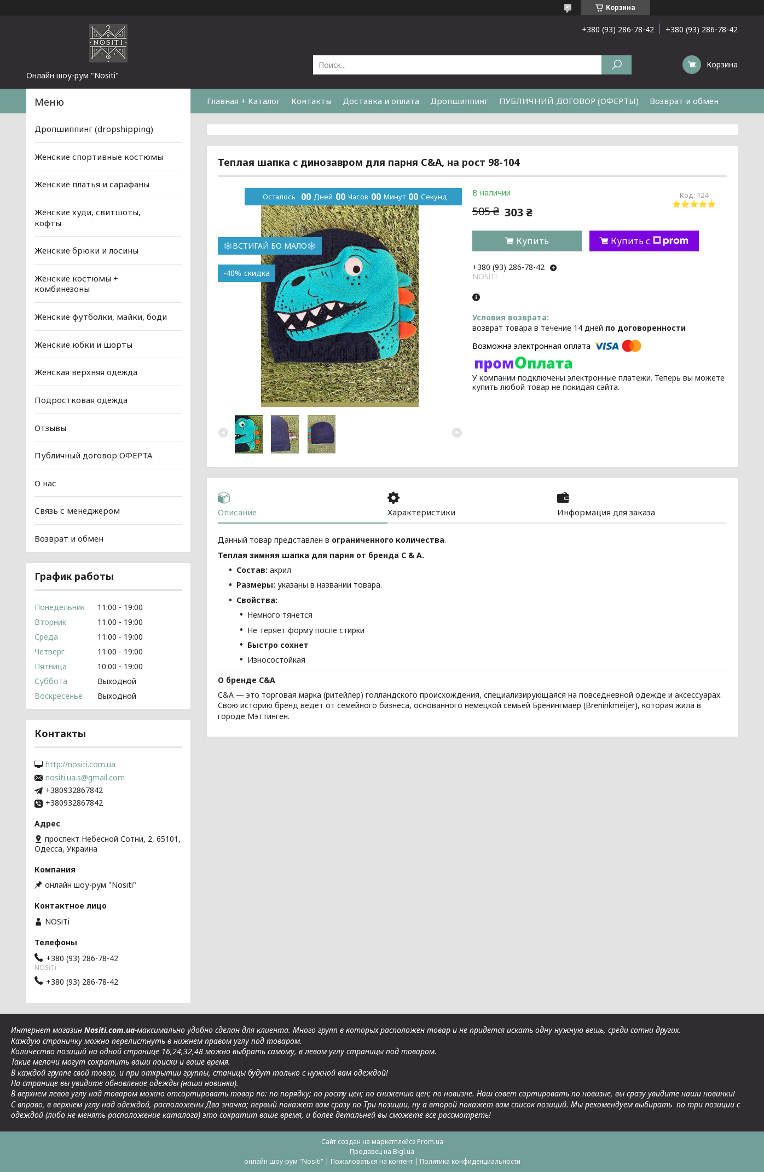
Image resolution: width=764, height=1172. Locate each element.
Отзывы (50, 427)
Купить (532, 241)
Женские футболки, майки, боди (100, 316)
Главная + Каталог (243, 100)
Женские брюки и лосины (86, 250)
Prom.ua (430, 1141)
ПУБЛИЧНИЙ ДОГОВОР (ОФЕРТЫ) (569, 100)
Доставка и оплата (381, 100)
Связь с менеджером (77, 510)
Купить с (649, 241)
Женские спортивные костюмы (98, 156)
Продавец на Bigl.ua (382, 1151)
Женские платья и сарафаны (91, 184)
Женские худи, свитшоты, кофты (87, 217)
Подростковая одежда (81, 399)
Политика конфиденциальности (470, 1161)
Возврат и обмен (684, 100)
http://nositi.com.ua (80, 764)
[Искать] (616, 64)
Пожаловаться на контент (372, 1161)
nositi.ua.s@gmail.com (85, 778)
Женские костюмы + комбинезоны (76, 284)
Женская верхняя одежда (85, 371)
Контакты (311, 100)
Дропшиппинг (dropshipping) (93, 128)
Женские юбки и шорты (83, 344)
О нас (45, 483)
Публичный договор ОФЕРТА (93, 455)
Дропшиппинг (459, 100)
